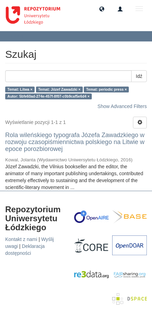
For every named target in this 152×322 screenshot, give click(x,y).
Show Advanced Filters (122, 106)
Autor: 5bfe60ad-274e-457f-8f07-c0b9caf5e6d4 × (48, 96)
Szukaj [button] (18, 36)
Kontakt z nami (21, 239)
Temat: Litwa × (19, 89)
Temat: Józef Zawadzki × (59, 89)
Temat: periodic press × (106, 89)
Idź (139, 76)
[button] (102, 9)
